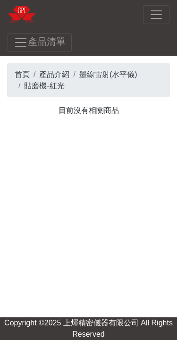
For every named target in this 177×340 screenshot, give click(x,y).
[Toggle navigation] (156, 14)
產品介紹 (54, 74)
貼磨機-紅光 (44, 86)
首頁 (22, 74)
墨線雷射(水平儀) (108, 74)
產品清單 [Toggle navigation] (40, 42)
